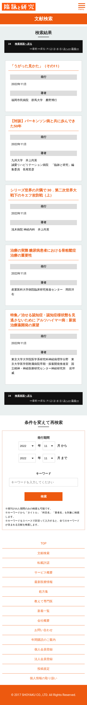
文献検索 (43, 553)
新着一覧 (43, 611)
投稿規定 (43, 669)
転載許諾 (43, 563)
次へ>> (67, 48)
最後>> (75, 48)
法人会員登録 (43, 659)
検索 (44, 496)
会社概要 (43, 620)
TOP (44, 543)
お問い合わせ (43, 630)
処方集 (43, 591)
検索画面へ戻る (23, 43)
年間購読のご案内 (43, 640)
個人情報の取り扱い (43, 678)
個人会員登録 (43, 649)
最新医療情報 (43, 582)
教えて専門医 (43, 601)
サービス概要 (43, 572)
